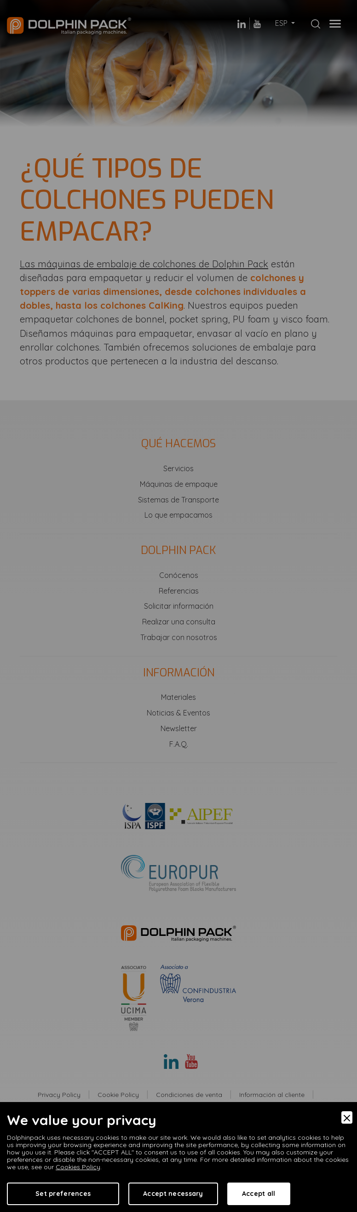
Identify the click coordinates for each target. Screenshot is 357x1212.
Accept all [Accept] (259, 1193)
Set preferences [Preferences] (63, 1193)
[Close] (346, 1117)
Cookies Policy (78, 1167)
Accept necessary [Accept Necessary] (173, 1193)
